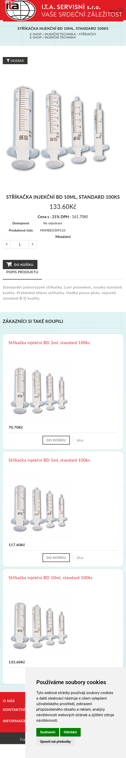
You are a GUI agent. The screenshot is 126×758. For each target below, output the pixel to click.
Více (80, 440)
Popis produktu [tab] (22, 272)
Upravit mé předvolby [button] (55, 741)
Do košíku (20, 264)
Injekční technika (60, 34)
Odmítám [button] (70, 732)
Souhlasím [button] (47, 732)
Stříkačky (87, 34)
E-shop (36, 34)
